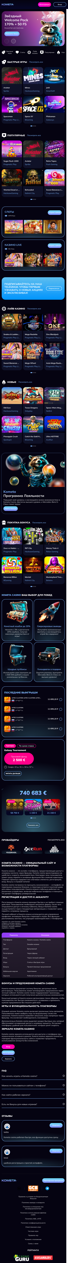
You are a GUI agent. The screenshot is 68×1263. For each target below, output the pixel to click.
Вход (60, 4)
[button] (31, 199)
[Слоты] (20, 52)
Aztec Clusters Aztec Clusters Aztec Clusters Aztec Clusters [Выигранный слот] (26, 698)
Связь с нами (33, 1244)
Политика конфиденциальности (33, 1223)
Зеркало (8, 1059)
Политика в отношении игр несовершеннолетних (33, 1208)
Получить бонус (12, 34)
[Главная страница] (8, 4)
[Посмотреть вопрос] (64, 1076)
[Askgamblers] (43, 1257)
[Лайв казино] (32, 52)
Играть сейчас (55, 213)
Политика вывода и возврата (33, 1203)
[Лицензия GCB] (33, 1188)
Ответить (56, 1125)
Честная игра (33, 1231)
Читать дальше (13, 773)
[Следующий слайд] (13, 41)
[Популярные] (47, 52)
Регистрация (44, 4)
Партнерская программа (53, 1181)
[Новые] (62, 52)
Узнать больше (11, 509)
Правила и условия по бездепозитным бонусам (33, 1198)
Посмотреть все (36, 62)
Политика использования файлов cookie (33, 1214)
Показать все (33, 825)
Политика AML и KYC (33, 1219)
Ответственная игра (33, 1227)
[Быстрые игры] (7, 52)
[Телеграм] (47, 1188)
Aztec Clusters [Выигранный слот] (17, 708)
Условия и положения (33, 1239)
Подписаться (54, 288)
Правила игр (33, 1235)
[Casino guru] (21, 1257)
